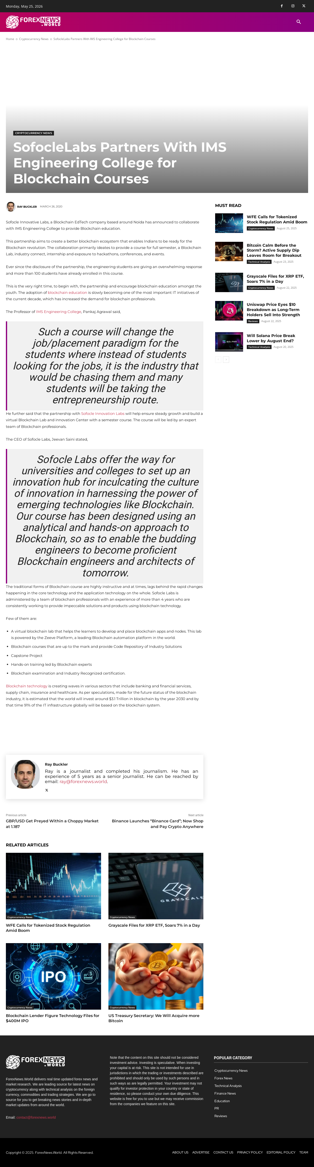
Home (10, 39)
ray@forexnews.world (83, 781)
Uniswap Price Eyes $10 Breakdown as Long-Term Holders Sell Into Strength (273, 309)
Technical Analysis (259, 261)
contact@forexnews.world (36, 1117)
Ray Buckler (27, 206)
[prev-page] (218, 359)
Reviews (253, 321)
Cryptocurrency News (34, 39)
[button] (298, 22)
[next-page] (226, 359)
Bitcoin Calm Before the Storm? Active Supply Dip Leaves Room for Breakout (274, 250)
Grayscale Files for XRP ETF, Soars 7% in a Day (154, 925)
